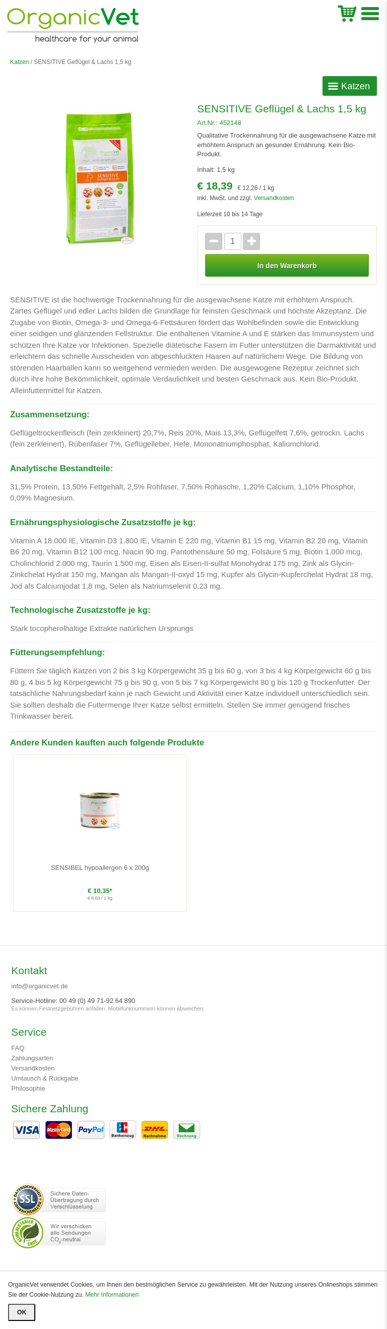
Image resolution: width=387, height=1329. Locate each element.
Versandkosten (274, 198)
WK (347, 12)
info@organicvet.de (39, 986)
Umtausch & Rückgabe (44, 1078)
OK (21, 1312)
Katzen (19, 62)
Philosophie (28, 1088)
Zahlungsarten (32, 1058)
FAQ (17, 1048)
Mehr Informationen (112, 1294)
